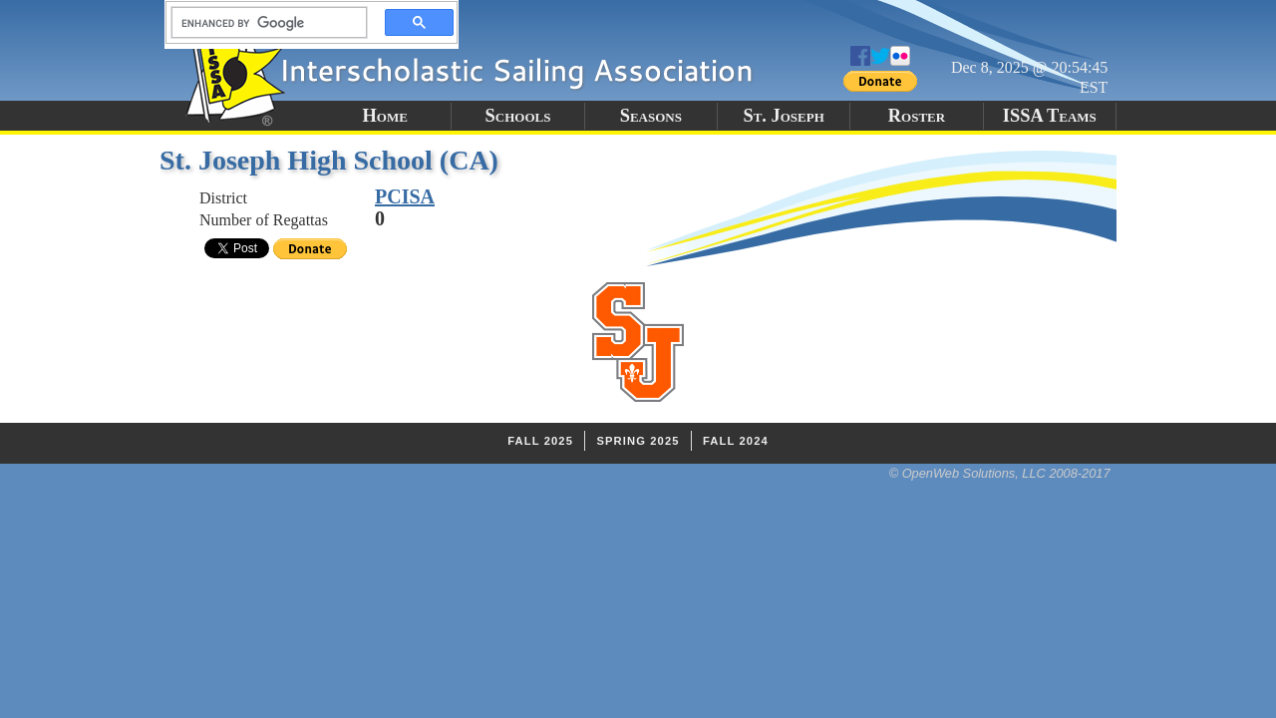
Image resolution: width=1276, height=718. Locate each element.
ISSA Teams (1050, 116)
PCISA (405, 196)
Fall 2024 (736, 441)
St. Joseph (783, 116)
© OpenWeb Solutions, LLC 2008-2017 (1000, 473)
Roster (916, 116)
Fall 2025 (540, 441)
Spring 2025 (637, 441)
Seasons (651, 116)
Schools (518, 116)
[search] (263, 23)
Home (384, 116)
